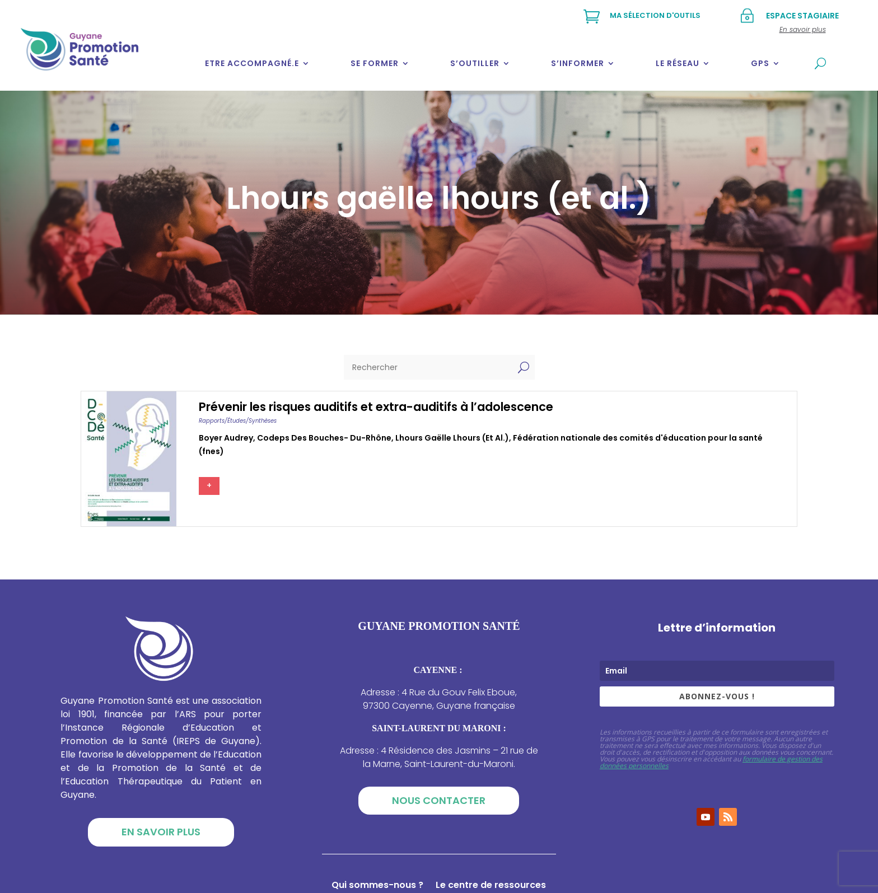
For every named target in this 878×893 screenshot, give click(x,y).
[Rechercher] (428, 367)
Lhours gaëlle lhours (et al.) (452, 437)
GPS (760, 63)
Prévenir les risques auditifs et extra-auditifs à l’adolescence (376, 407)
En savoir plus (161, 832)
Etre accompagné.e (252, 63)
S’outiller (474, 63)
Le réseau (677, 63)
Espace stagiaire (802, 15)
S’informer (577, 63)
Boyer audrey (226, 437)
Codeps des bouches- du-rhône (324, 437)
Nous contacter (438, 800)
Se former (375, 63)
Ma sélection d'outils (655, 15)
